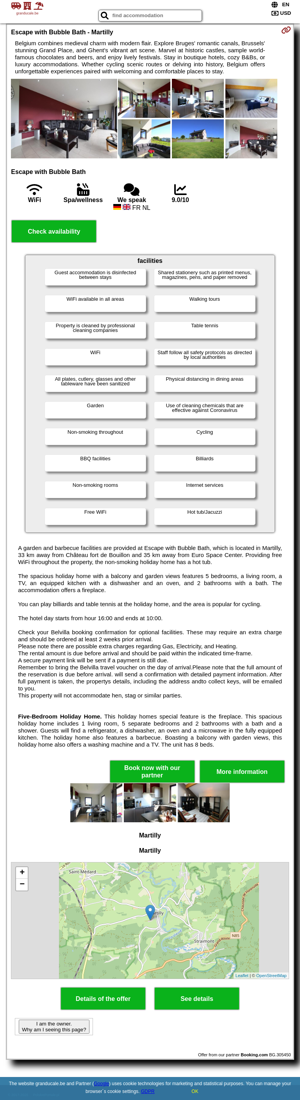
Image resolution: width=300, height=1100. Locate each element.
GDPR (148, 1091)
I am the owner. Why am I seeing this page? (54, 1027)
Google (101, 1083)
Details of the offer (103, 998)
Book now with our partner (152, 772)
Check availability (54, 231)
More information (242, 771)
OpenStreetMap (271, 975)
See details (196, 998)
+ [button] (22, 873)
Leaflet (242, 975)
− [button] (22, 885)
